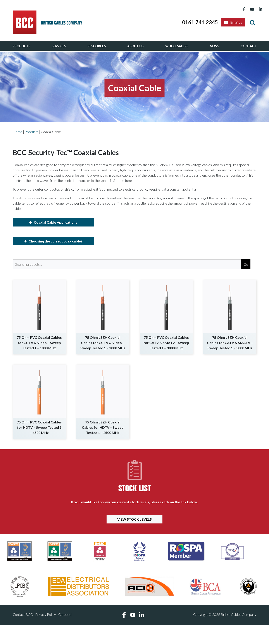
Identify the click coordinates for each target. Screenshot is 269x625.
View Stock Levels (134, 519)
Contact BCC (23, 614)
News (214, 46)
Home (17, 132)
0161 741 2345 (200, 22)
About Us (135, 46)
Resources (97, 46)
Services (59, 46)
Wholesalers (176, 46)
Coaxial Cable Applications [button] (53, 222)
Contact (248, 46)
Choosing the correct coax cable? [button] (53, 241)
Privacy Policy (45, 614)
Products (21, 46)
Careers (64, 614)
